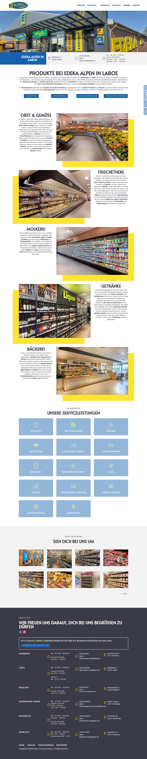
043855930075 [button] (85, 716)
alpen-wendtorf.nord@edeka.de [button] (87, 691)
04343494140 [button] (84, 687)
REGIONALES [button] (105, 5)
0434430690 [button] (84, 654)
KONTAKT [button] (136, 5)
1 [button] (117, 594)
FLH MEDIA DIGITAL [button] (60, 749)
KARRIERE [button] (126, 5)
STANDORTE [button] (91, 5)
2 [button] (120, 594)
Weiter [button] (125, 594)
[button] (20, 5)
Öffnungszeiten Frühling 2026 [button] (35, 645)
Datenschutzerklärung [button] (45, 745)
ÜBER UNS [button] (81, 5)
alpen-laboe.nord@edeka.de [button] (89, 670)
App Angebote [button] (59, 96)
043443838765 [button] (85, 701)
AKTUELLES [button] (116, 5)
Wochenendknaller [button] (87, 96)
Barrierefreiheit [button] (61, 745)
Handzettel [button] (31, 96)
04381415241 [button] (84, 732)
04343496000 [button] (84, 56)
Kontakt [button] (21, 745)
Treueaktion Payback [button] (115, 96)
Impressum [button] (31, 745)
